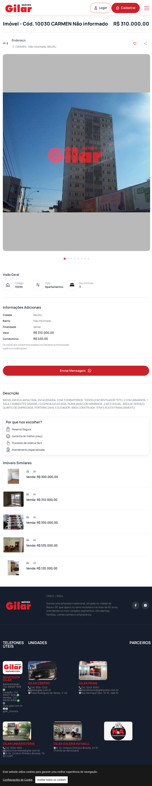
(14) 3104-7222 (39, 687)
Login (100, 8)
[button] (64, 258)
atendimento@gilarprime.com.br (100, 690)
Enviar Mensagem (76, 370)
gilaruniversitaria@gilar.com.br (22, 750)
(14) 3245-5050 (90, 687)
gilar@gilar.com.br (40, 690)
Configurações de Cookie (17, 779)
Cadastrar (126, 8)
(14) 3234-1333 (13, 748)
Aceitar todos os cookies (51, 779)
